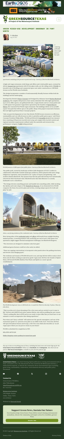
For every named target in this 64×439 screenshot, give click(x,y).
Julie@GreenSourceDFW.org (12, 385)
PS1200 (56, 86)
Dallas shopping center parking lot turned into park (19, 335)
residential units (24, 236)
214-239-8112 (7, 398)
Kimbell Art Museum (32, 186)
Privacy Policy (56, 435)
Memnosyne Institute (10, 391)
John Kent (15, 35)
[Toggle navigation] (59, 19)
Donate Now (32, 420)
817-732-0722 (7, 388)
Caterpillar (42, 118)
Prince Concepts (23, 99)
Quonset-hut (12, 86)
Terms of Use (7, 435)
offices (34, 236)
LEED (20, 124)
